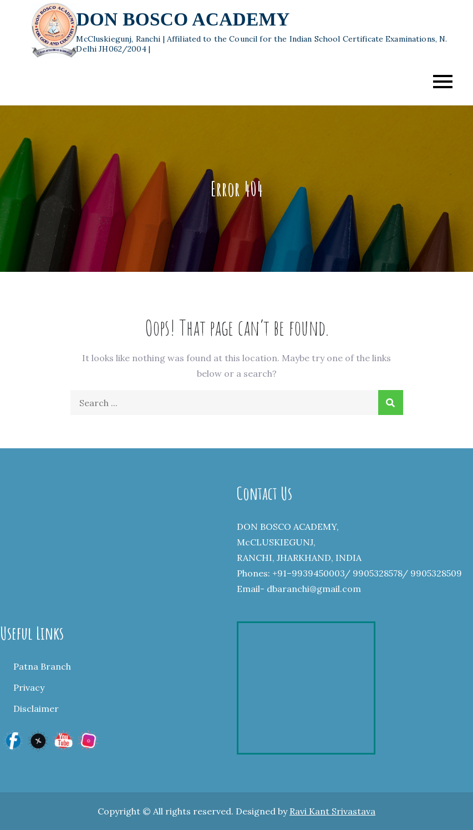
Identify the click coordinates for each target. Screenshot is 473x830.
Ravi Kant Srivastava (332, 811)
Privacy (28, 687)
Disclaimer (36, 708)
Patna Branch (42, 666)
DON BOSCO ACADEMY (182, 19)
